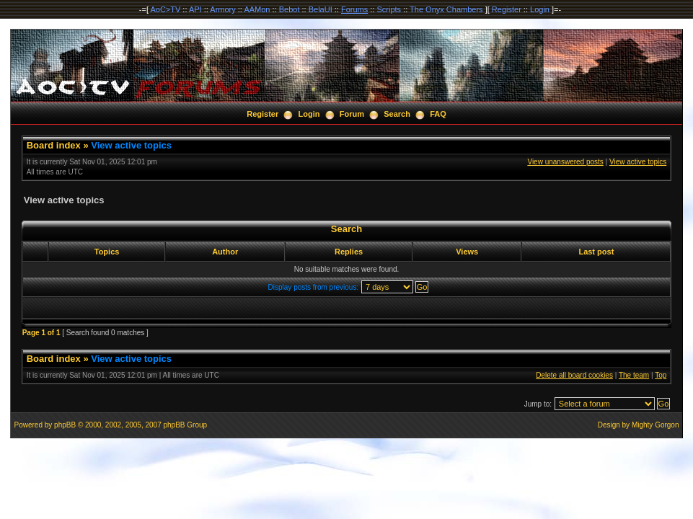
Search (397, 114)
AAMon (257, 9)
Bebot (289, 9)
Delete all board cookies (574, 375)
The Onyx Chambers (446, 9)
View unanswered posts (565, 162)
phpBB (65, 425)
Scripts (388, 9)
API (195, 9)
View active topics (131, 145)
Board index (54, 145)
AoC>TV (165, 9)
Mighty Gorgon (655, 425)
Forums (354, 9)
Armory (222, 9)
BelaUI (320, 9)
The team (634, 375)
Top (660, 375)
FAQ (438, 114)
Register (506, 9)
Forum (352, 114)
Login (539, 9)
